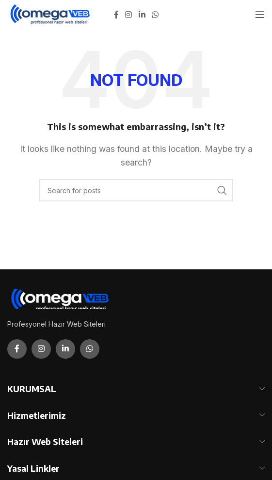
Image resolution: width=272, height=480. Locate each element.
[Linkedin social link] (141, 14)
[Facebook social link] (116, 14)
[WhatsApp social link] (154, 14)
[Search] (136, 190)
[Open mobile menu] (260, 14)
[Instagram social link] (128, 14)
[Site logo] (50, 13)
